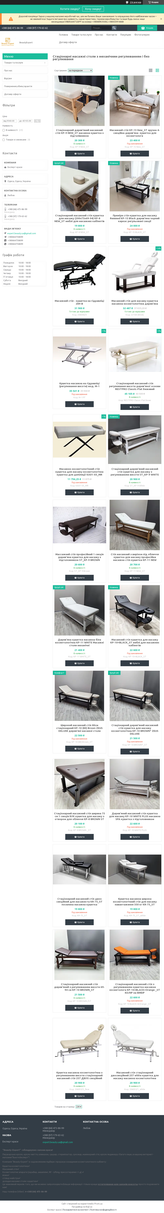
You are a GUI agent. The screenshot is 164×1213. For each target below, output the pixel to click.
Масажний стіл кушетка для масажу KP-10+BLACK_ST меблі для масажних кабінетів (134, 642)
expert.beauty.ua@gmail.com (21, 233)
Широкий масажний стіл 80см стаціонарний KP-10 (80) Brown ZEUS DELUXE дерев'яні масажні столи (79, 728)
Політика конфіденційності (103, 1210)
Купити (81, 153)
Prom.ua (98, 1204)
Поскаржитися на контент (76, 1210)
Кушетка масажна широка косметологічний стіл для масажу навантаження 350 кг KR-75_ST (135, 901)
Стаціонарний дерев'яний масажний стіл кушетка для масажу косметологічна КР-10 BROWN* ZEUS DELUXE (134, 729)
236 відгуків (135, 2)
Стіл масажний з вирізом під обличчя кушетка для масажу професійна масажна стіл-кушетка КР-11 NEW (135, 557)
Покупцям (125, 34)
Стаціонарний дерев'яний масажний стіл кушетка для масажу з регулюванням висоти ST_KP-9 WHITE (135, 471)
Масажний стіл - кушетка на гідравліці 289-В (79, 302)
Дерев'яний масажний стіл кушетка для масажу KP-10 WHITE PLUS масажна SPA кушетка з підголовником (134, 816)
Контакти (112, 34)
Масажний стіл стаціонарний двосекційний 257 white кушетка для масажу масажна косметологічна (135, 1075)
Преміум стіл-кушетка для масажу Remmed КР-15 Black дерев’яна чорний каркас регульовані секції (134, 218)
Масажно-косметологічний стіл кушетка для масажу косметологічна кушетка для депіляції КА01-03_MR (79, 471)
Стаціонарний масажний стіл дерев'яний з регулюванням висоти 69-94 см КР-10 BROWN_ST (79, 987)
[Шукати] (114, 28)
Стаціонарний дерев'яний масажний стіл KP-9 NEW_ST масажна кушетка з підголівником (79, 133)
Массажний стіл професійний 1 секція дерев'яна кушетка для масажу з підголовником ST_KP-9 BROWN (79, 557)
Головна (63, 34)
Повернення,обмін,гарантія (18, 86)
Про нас (99, 34)
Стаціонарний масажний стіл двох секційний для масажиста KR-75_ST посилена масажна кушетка (79, 901)
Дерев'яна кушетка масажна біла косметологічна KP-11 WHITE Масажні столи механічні (79, 642)
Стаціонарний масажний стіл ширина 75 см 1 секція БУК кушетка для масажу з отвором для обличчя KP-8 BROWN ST (79, 816)
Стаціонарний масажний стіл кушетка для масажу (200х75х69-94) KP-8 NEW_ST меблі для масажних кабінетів (79, 218)
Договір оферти (68, 42)
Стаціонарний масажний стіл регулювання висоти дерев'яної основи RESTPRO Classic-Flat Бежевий (134, 386)
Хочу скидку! (93, 8)
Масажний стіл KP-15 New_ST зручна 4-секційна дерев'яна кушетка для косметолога (135, 133)
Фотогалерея (141, 34)
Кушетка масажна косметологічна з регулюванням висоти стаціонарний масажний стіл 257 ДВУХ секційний (79, 1075)
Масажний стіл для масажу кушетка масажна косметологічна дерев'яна (134, 302)
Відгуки (8, 78)
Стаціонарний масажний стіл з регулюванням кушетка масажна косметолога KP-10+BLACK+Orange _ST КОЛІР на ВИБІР (134, 988)
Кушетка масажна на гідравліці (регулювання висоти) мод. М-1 (79, 385)
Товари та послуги (81, 34)
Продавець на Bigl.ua (82, 1207)
